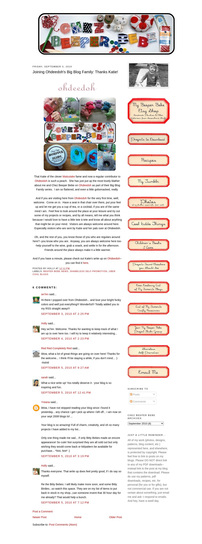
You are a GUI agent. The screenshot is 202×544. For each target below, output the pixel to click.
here (85, 262)
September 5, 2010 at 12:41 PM (66, 392)
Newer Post (40, 517)
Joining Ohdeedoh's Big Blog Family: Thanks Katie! (75, 72)
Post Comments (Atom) (63, 524)
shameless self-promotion (88, 271)
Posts (135, 394)
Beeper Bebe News (55, 271)
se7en (45, 294)
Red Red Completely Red (56, 348)
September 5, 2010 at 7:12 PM (65, 502)
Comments (138, 401)
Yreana (45, 402)
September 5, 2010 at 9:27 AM (65, 367)
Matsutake (69, 176)
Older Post (115, 517)
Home (78, 517)
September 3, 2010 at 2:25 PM (65, 313)
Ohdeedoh (41, 180)
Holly (44, 323)
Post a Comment (43, 511)
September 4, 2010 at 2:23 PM (65, 338)
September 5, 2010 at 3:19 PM (65, 456)
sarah (44, 377)
